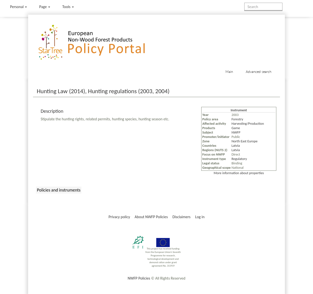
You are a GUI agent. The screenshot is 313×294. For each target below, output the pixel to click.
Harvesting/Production (248, 123)
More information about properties (239, 173)
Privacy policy (119, 217)
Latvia (236, 145)
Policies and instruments (58, 190)
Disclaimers (181, 217)
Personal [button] (18, 6)
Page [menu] (44, 6)
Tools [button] (68, 6)
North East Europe (244, 141)
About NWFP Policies (151, 217)
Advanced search (258, 71)
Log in (199, 217)
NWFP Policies (139, 278)
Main (229, 71)
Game (236, 128)
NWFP (236, 132)
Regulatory (239, 159)
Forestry (237, 119)
